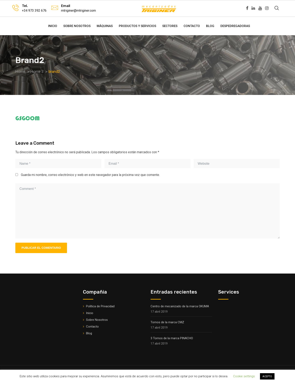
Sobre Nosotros (77, 26)
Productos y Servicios (137, 26)
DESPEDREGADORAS (235, 26)
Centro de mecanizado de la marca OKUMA (180, 306)
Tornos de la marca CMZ (167, 322)
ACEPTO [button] (267, 376)
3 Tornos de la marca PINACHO (172, 338)
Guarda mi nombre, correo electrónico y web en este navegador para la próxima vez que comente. (90, 175)
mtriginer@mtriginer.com (78, 10)
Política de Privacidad (100, 306)
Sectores (169, 26)
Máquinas (105, 26)
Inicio (52, 26)
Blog (210, 26)
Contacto (192, 26)
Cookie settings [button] (244, 376)
